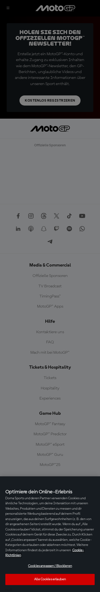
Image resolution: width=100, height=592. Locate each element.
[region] (50, 534)
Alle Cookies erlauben (50, 579)
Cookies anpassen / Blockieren (50, 566)
